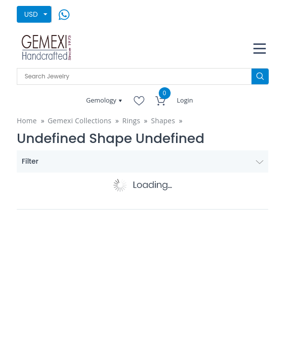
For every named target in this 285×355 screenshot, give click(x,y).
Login (185, 100)
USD (31, 14)
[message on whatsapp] (64, 13)
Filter (142, 161)
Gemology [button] (102, 100)
